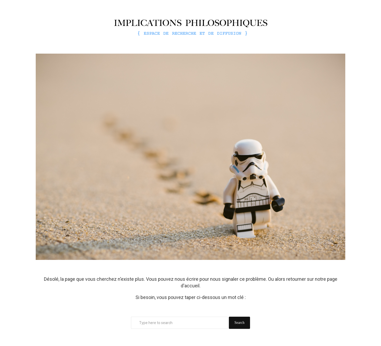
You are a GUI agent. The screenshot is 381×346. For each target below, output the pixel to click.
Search (239, 323)
